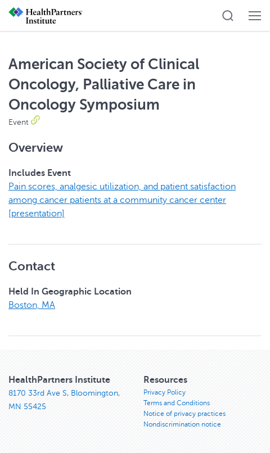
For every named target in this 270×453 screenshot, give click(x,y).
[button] (228, 15)
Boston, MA (31, 305)
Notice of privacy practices (184, 414)
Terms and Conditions (176, 403)
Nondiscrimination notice (182, 424)
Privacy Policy (164, 392)
